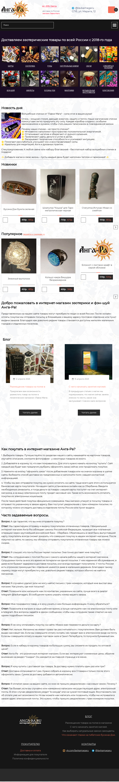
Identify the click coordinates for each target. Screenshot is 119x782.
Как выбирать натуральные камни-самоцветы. (88, 731)
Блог (88, 717)
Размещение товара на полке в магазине (88, 723)
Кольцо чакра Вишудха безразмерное (58, 278)
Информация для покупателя (30, 755)
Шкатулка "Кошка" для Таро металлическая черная (58, 209)
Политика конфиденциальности (30, 759)
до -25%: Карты (49, 6)
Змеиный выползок (19, 278)
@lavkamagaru (103, 751)
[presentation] (116, 227)
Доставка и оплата (30, 751)
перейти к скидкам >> (34, 234)
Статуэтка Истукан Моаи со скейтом (97, 209)
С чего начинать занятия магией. (88, 727)
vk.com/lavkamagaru (77, 751)
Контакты (88, 744)
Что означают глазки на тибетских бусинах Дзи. (88, 735)
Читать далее (30, 413)
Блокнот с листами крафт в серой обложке (97, 266)
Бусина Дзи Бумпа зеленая (19, 209)
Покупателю (30, 744)
